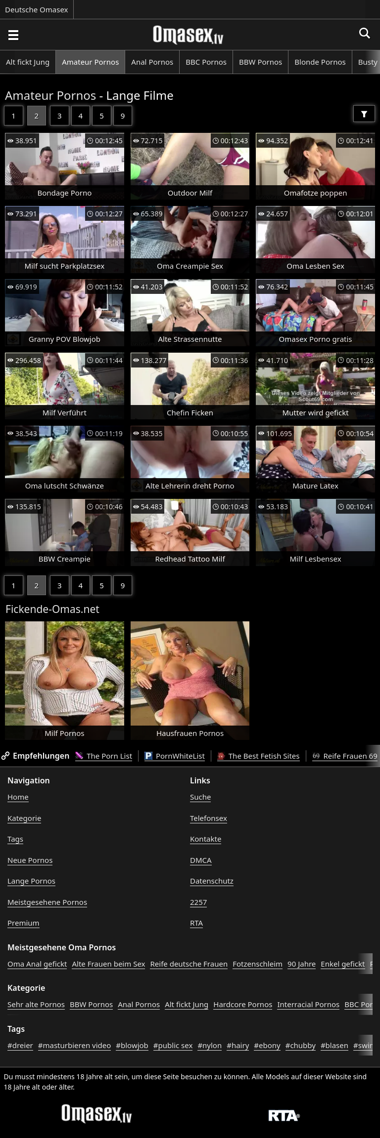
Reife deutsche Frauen (189, 964)
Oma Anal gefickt (37, 964)
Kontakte (205, 839)
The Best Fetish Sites (258, 756)
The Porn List (103, 756)
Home (18, 797)
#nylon (209, 1045)
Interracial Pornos (308, 1004)
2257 (198, 902)
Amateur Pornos (90, 62)
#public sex (173, 1045)
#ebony (267, 1045)
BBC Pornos (206, 62)
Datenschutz (212, 881)
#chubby (300, 1045)
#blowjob (132, 1045)
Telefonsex (208, 818)
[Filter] (364, 113)
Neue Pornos (29, 860)
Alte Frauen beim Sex (108, 964)
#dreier (20, 1045)
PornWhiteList (174, 756)
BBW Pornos (260, 62)
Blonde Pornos (319, 62)
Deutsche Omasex (36, 9)
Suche (200, 797)
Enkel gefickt (343, 964)
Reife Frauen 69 (345, 756)
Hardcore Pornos (242, 1004)
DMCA (201, 860)
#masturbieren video (74, 1045)
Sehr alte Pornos (36, 1004)
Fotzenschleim (258, 964)
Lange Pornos (31, 881)
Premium (23, 923)
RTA (196, 923)
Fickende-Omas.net (52, 609)
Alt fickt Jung (27, 62)
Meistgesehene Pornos (47, 902)
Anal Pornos (152, 62)
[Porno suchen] (13, 35)
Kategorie (24, 818)
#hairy (238, 1045)
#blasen (334, 1045)
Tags (15, 839)
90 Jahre (301, 964)
